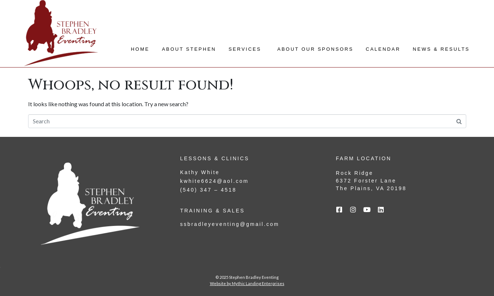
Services (245, 49)
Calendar (383, 49)
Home (140, 49)
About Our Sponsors (315, 49)
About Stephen (189, 49)
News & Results (441, 49)
